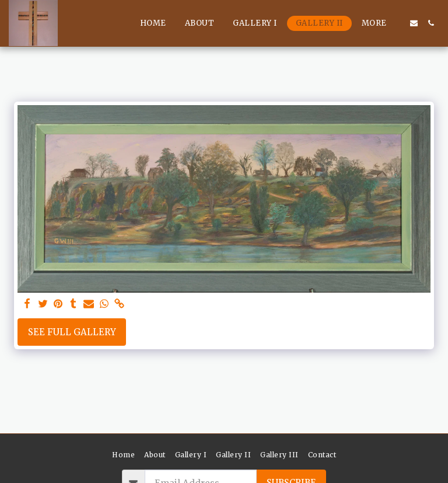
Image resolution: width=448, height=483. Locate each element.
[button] (414, 23)
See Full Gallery (72, 332)
